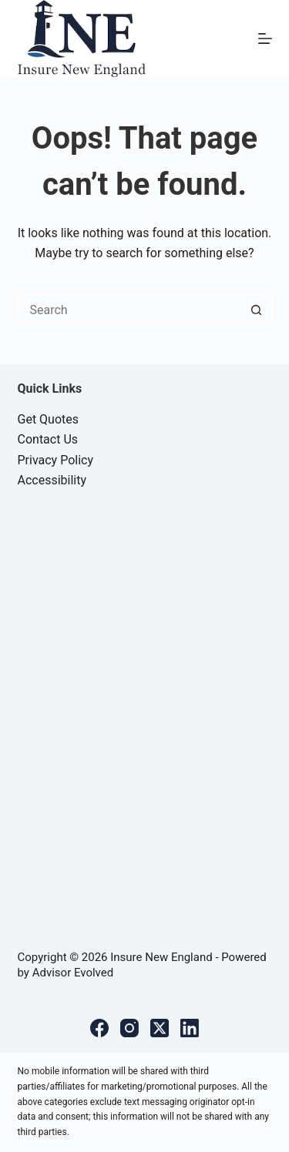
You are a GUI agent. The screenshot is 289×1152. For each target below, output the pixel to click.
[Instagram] (129, 1028)
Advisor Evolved (73, 973)
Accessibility (52, 480)
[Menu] (265, 38)
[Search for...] (129, 310)
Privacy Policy (56, 460)
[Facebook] (99, 1028)
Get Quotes (48, 419)
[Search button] (256, 310)
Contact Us (48, 439)
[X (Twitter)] (159, 1028)
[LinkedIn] (189, 1028)
